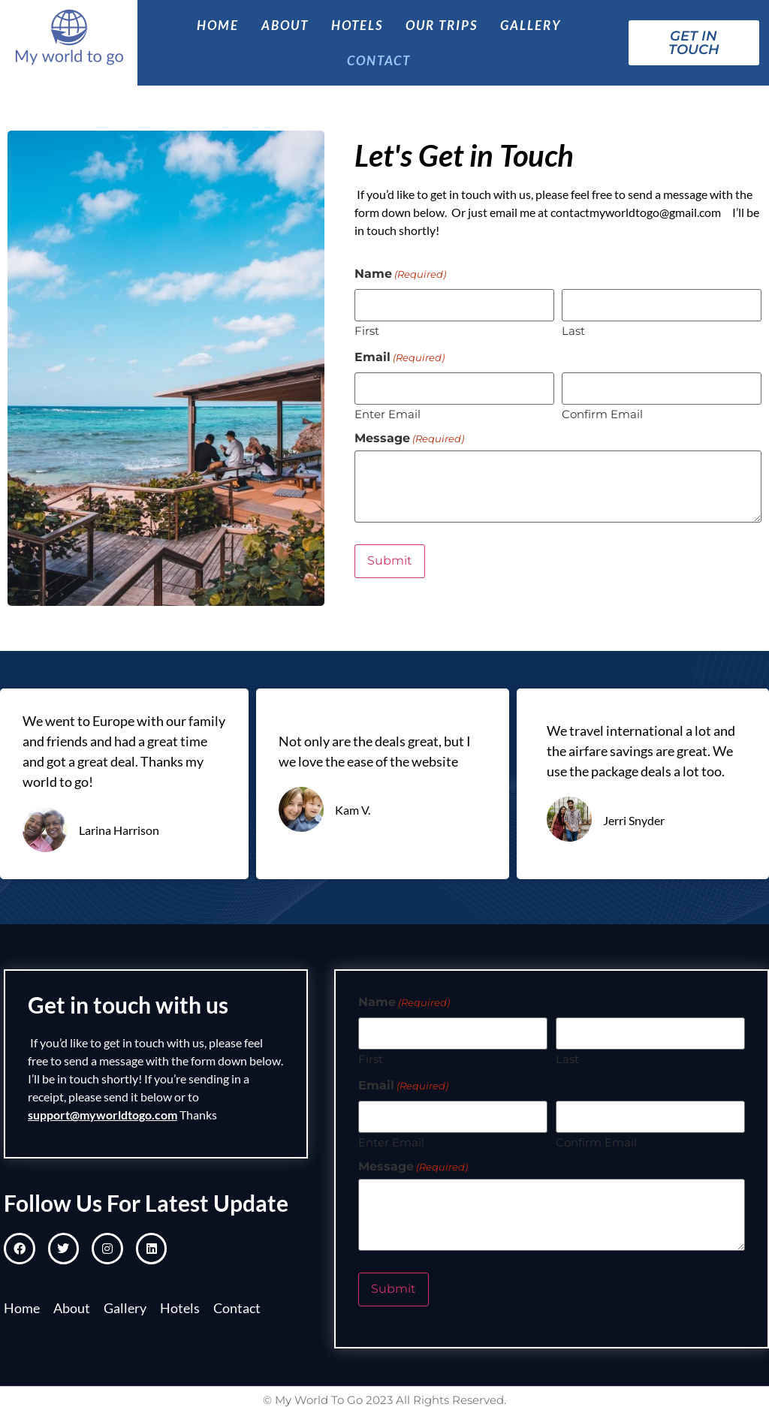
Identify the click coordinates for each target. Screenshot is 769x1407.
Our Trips (442, 25)
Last (573, 331)
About (285, 25)
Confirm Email (602, 412)
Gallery (530, 25)
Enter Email (387, 412)
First (366, 331)
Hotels (357, 25)
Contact (379, 60)
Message (409, 438)
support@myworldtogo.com (102, 1114)
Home (218, 25)
